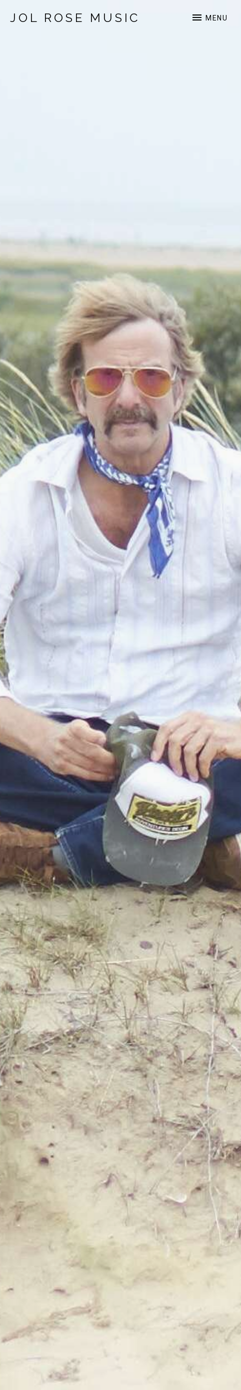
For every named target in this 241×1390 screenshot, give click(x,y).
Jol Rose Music (75, 17)
